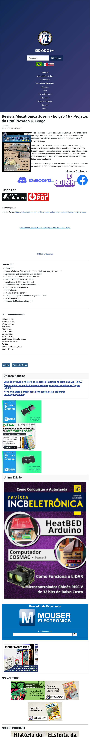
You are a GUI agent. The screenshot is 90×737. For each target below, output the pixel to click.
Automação (45, 80)
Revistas (45, 105)
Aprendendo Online (45, 76)
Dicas (45, 91)
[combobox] (38, 58)
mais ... (45, 109)
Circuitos (45, 87)
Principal (45, 72)
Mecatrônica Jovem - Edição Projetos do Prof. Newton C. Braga (45, 228)
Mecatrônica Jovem (20, 365)
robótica (6, 365)
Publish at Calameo (45, 254)
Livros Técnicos (45, 94)
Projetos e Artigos (45, 101)
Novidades (45, 98)
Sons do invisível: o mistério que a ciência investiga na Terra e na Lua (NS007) (43, 381)
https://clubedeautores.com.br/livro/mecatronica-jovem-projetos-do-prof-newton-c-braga (50, 212)
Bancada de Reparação (45, 83)
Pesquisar (56, 58)
